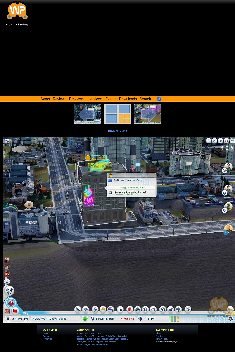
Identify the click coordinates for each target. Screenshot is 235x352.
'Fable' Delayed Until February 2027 (92, 345)
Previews (76, 99)
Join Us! (159, 336)
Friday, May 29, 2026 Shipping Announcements (97, 342)
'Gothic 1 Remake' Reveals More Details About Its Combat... (103, 336)
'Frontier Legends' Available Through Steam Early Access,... (102, 339)
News (45, 333)
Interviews (94, 99)
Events (110, 99)
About (158, 333)
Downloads (128, 99)
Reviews (59, 99)
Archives (46, 336)
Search (145, 99)
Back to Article (117, 130)
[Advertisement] (117, 62)
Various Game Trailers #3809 (89, 333)
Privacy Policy (162, 339)
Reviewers (47, 339)
